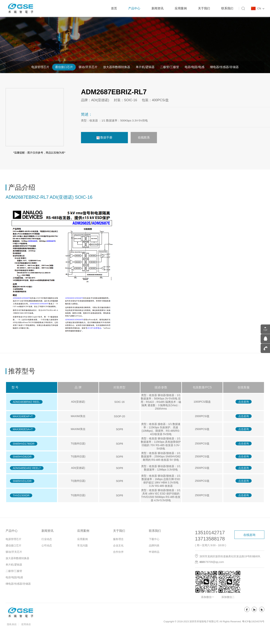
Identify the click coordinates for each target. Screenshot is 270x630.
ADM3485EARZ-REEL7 (27, 468)
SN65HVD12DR (22, 480)
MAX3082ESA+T (23, 429)
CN (260, 8)
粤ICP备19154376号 (253, 621)
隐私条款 (12, 624)
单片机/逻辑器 (145, 67)
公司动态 (46, 545)
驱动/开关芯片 (88, 67)
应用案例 (181, 8)
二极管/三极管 (169, 67)
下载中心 (154, 539)
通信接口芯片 (64, 67)
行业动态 (46, 539)
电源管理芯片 (40, 67)
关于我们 (204, 8)
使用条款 (26, 624)
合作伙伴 (118, 551)
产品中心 (134, 8)
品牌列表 (154, 545)
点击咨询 (243, 401)
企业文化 (118, 545)
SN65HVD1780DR (23, 443)
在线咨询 (249, 534)
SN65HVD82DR (22, 456)
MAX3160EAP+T (23, 416)
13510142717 (210, 532)
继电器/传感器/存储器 (224, 67)
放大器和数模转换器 (116, 67)
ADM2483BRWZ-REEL (26, 401)
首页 (114, 8)
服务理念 (118, 539)
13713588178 (210, 539)
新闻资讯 (158, 8)
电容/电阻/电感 (194, 67)
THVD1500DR (21, 495)
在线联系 (144, 137)
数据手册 (104, 137)
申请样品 (154, 551)
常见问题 (82, 545)
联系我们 (227, 8)
